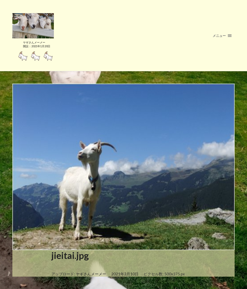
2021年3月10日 (125, 274)
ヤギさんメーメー (91, 274)
